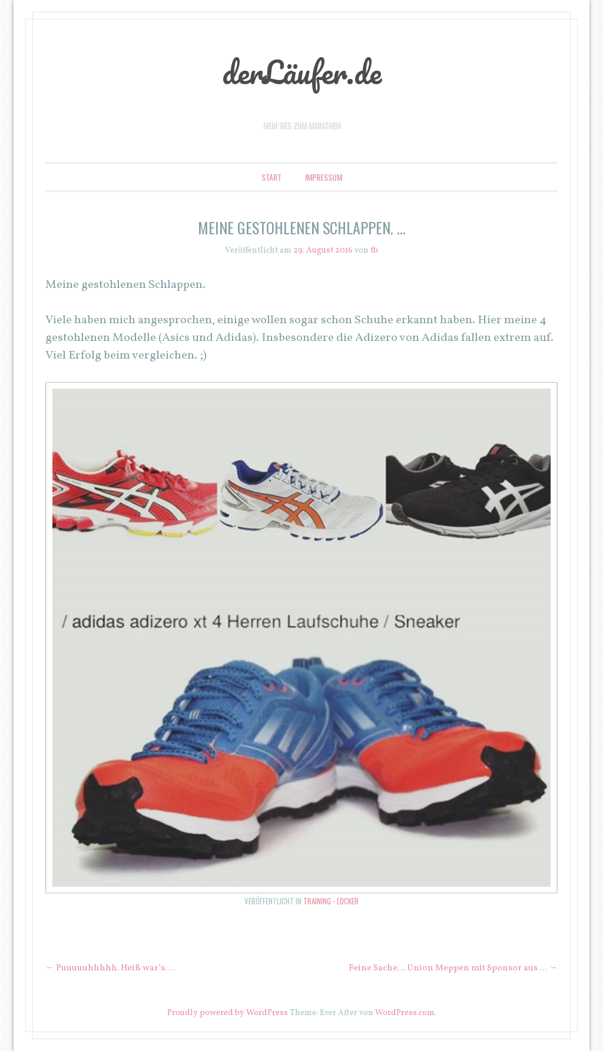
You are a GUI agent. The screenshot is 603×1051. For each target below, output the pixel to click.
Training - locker (331, 901)
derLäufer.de (302, 72)
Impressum (323, 177)
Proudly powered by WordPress (227, 1013)
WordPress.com (405, 1013)
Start (271, 177)
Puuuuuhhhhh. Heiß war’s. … (110, 968)
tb (374, 250)
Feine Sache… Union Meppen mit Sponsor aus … (453, 968)
